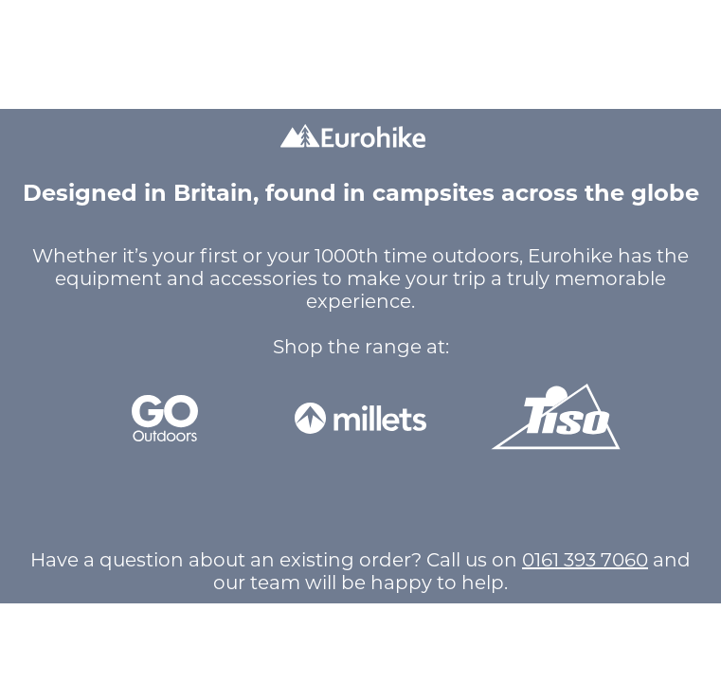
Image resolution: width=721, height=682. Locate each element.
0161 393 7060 (585, 559)
